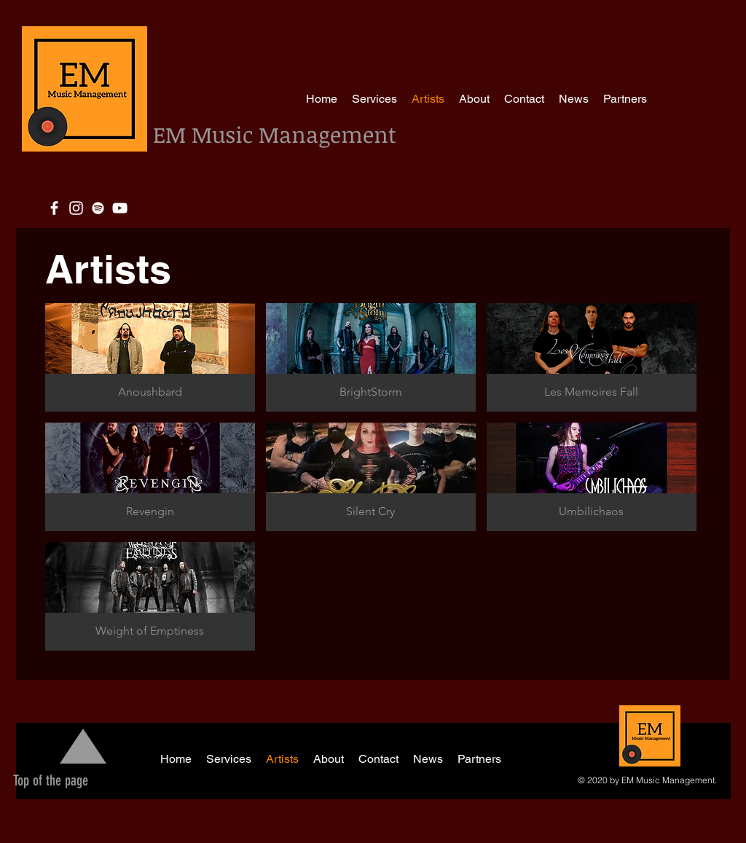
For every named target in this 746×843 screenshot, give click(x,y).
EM (172, 134)
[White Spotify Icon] (98, 208)
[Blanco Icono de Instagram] (76, 208)
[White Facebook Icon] (54, 208)
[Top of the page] (50, 780)
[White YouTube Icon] (120, 208)
